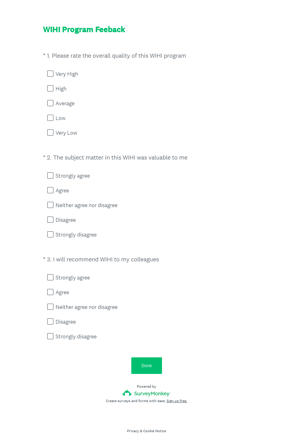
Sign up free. (177, 400)
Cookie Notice (154, 431)
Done (146, 365)
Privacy (133, 431)
